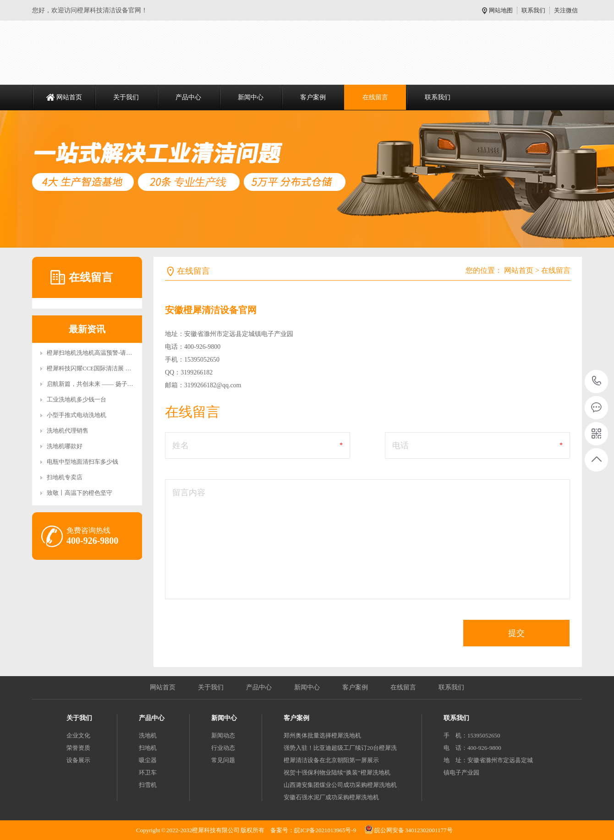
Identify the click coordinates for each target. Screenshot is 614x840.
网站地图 (501, 10)
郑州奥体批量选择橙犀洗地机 (322, 735)
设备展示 (78, 760)
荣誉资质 (78, 747)
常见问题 (223, 760)
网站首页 (69, 97)
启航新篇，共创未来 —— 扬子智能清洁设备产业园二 (117, 383)
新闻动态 (223, 735)
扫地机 (148, 747)
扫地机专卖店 (64, 477)
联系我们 (533, 10)
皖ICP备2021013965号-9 (325, 830)
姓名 (180, 445)
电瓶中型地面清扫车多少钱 (82, 461)
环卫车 (148, 772)
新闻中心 (250, 97)
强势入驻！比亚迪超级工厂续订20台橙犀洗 (340, 747)
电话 (400, 445)
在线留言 (375, 97)
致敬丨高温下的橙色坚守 (79, 492)
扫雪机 (148, 784)
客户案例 (313, 97)
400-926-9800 (597, 381)
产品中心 (188, 97)
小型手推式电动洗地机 (76, 415)
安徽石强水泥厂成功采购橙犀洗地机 (331, 797)
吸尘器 (148, 760)
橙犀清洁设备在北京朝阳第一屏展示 (331, 760)
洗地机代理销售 (67, 430)
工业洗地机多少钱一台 (76, 399)
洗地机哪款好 (64, 446)
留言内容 (188, 492)
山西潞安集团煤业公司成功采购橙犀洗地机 (340, 784)
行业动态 (223, 747)
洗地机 (148, 735)
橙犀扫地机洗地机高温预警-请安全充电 (98, 352)
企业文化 (78, 735)
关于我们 (126, 97)
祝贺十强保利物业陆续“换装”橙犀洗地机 (337, 772)
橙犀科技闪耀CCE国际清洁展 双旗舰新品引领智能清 (116, 368)
